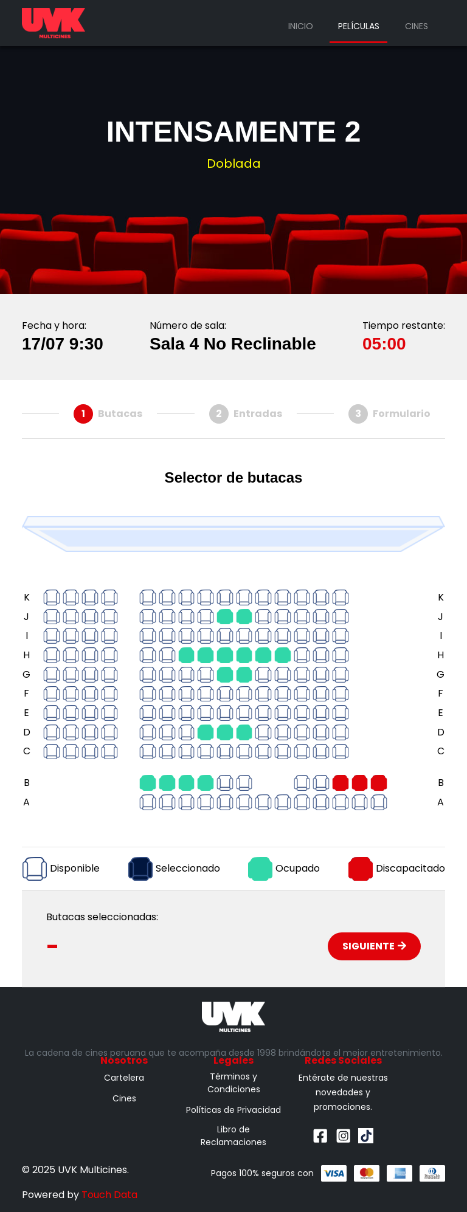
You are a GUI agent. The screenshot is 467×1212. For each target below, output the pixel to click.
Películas (358, 26)
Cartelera (124, 1078)
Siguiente (374, 946)
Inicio (300, 26)
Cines (416, 26)
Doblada (234, 163)
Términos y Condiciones (233, 1082)
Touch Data (109, 1195)
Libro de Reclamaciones (233, 1135)
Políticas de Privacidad (233, 1110)
